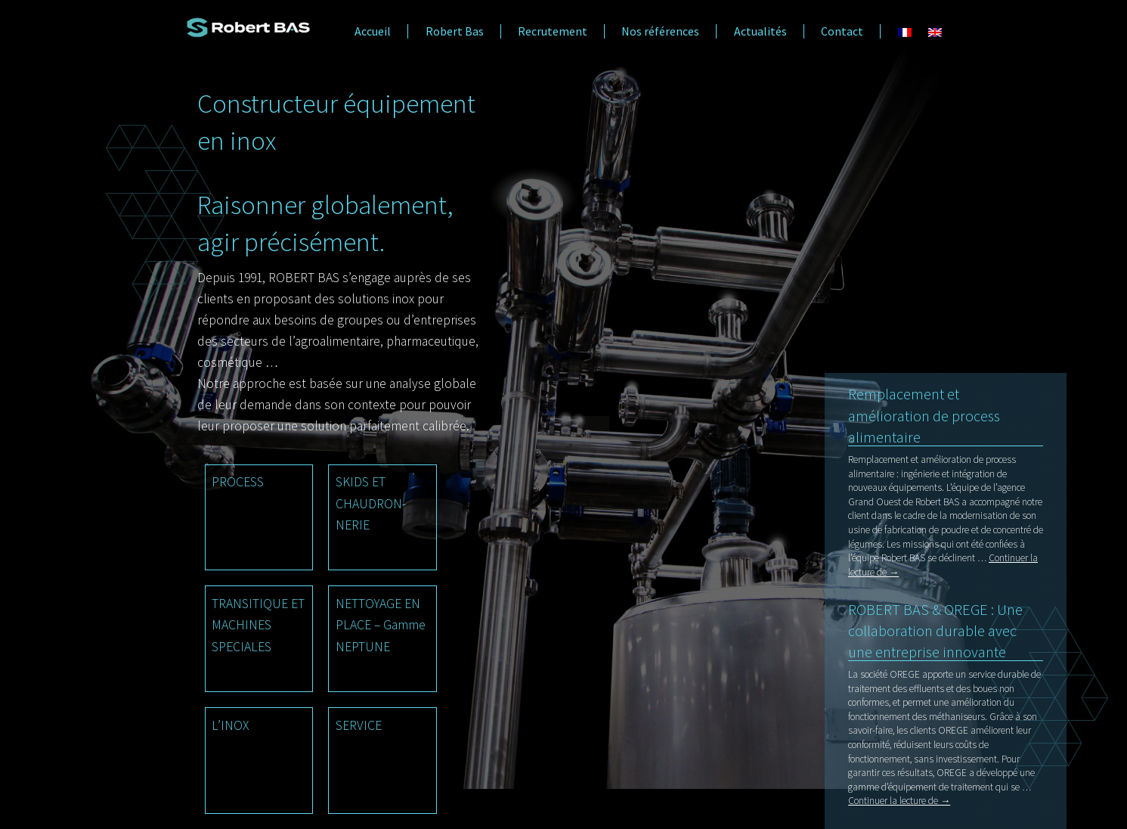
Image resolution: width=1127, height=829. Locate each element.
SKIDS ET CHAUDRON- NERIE (371, 502)
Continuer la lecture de (899, 800)
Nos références (660, 31)
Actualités (760, 31)
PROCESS (238, 481)
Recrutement (552, 31)
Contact (842, 31)
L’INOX (230, 725)
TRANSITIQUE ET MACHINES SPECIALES (258, 624)
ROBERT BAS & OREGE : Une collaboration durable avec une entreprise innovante (935, 631)
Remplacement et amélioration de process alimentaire (924, 415)
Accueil (373, 31)
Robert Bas (455, 31)
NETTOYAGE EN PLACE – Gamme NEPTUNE (381, 624)
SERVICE (359, 725)
